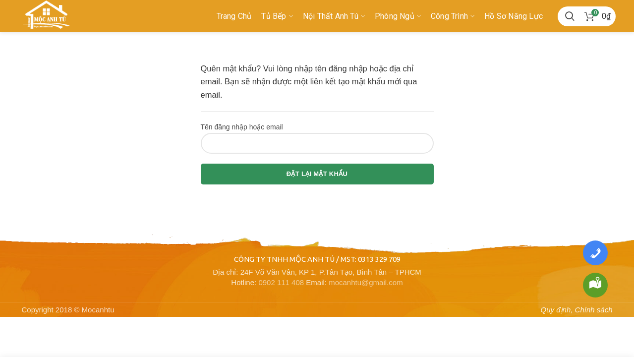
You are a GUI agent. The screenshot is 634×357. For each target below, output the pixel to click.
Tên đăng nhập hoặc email (242, 127)
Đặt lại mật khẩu (317, 174)
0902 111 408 (281, 282)
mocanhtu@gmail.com (366, 282)
